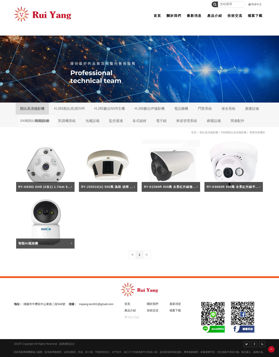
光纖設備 (92, 121)
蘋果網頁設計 (67, 343)
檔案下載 (175, 310)
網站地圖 (133, 317)
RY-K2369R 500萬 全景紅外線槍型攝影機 (175, 187)
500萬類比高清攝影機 (233, 132)
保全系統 (228, 108)
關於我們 (152, 304)
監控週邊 (116, 121)
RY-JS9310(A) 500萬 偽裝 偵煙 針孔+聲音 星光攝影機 (121, 187)
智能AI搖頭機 (28, 243)
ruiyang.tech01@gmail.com (96, 304)
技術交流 (152, 310)
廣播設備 (252, 108)
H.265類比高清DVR (69, 108)
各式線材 (139, 121)
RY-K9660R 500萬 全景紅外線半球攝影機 (238, 187)
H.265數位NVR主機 (109, 108)
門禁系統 (205, 108)
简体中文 (256, 4)
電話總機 (181, 108)
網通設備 (214, 121)
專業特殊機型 (257, 132)
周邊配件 (237, 121)
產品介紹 (130, 310)
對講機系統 (67, 121)
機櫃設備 (42, 121)
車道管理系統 (186, 121)
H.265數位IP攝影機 (149, 108)
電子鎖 (161, 121)
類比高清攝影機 (32, 108)
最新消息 (175, 304)
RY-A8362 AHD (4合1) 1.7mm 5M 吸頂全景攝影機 (56, 187)
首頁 (193, 132)
